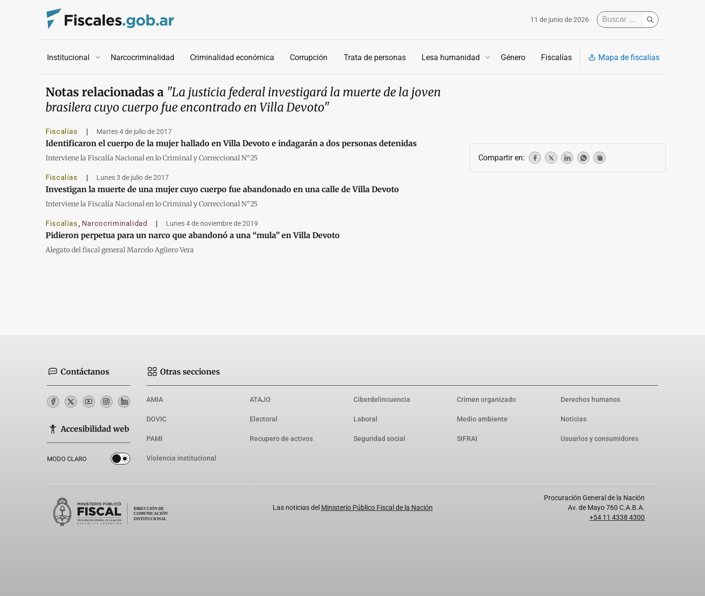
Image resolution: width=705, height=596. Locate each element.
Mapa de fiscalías (623, 57)
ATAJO (260, 399)
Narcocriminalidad (142, 57)
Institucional (68, 57)
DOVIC (156, 419)
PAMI (154, 438)
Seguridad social (379, 438)
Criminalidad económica (232, 57)
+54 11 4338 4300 (617, 517)
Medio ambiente (482, 419)
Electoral (264, 419)
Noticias (574, 419)
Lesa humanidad (451, 57)
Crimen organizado (486, 399)
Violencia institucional (181, 458)
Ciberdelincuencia (381, 399)
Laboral (365, 419)
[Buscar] (622, 19)
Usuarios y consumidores (599, 438)
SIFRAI (467, 438)
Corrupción (309, 57)
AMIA (154, 399)
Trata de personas (375, 57)
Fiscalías (556, 57)
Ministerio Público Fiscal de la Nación (377, 507)
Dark (120, 460)
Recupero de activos (281, 438)
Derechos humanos (590, 399)
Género (513, 57)
